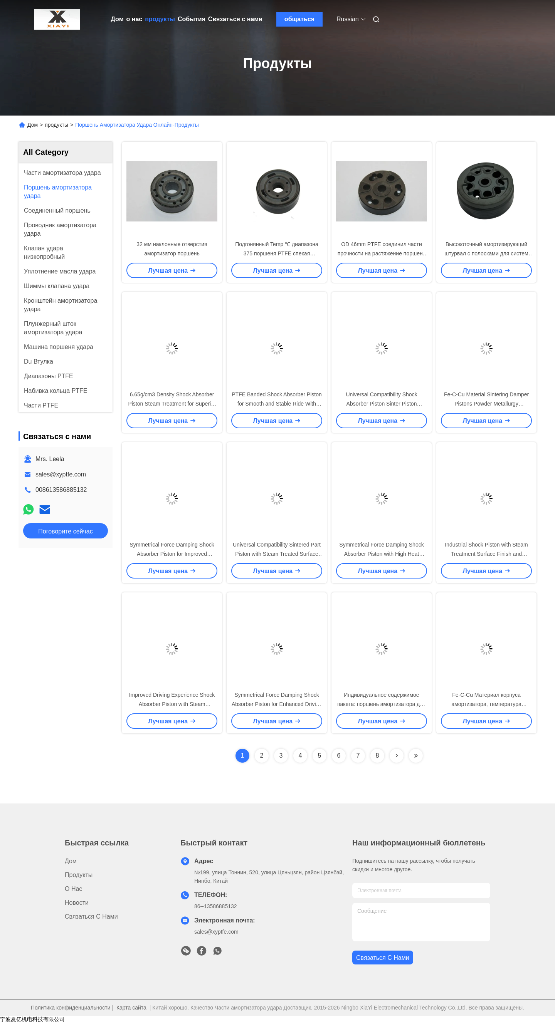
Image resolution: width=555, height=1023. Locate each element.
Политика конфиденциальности (71, 1008)
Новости (77, 902)
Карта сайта (131, 1008)
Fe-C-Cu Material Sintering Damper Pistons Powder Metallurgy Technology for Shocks (486, 403)
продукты (160, 19)
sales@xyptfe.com (60, 474)
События (191, 19)
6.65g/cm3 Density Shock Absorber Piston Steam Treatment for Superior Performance (171, 403)
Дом (117, 19)
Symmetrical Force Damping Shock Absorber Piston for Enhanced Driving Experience (277, 704)
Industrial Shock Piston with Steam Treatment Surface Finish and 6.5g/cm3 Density (486, 554)
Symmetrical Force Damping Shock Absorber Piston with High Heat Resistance (381, 554)
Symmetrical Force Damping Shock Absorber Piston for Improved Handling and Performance (172, 554)
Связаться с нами (235, 19)
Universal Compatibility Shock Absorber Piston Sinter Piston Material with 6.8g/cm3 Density (382, 403)
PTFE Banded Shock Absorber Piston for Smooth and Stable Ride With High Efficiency (276, 403)
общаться (299, 19)
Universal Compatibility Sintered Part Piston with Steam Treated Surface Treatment (277, 554)
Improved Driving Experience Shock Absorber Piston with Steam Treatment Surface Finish (172, 704)
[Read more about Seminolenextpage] (397, 756)
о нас (134, 19)
